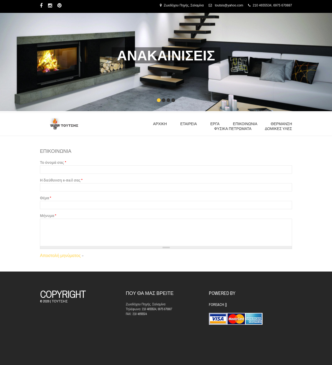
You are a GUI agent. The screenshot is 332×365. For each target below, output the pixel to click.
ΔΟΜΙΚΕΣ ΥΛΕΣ (278, 128)
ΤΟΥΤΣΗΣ (60, 301)
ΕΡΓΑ (214, 123)
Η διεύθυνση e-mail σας (61, 180)
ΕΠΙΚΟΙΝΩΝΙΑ (245, 123)
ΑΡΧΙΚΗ (160, 123)
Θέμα (45, 198)
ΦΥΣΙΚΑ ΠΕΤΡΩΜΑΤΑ (233, 128)
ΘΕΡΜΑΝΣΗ (281, 123)
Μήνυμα (48, 215)
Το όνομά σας (53, 162)
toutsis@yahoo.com (229, 5)
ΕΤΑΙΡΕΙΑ (188, 123)
